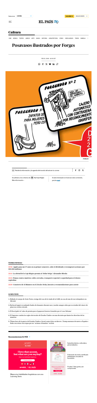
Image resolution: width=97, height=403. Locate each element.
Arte (32, 38)
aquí (58, 180)
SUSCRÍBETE (69, 16)
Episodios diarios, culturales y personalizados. (77, 344)
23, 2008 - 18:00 (48, 58)
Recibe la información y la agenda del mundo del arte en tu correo (37, 170)
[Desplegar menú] (10, 22)
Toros (77, 38)
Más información (18, 180)
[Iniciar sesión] (82, 16)
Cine (10, 38)
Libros (27, 38)
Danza (38, 38)
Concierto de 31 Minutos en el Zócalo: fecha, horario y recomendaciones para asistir (45, 285)
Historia (44, 38)
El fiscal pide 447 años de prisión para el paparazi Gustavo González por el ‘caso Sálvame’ (41, 311)
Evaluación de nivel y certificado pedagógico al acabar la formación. (77, 356)
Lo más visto (13, 294)
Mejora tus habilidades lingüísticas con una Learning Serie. (26, 375)
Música (15, 38)
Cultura (14, 32)
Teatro (21, 38)
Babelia (83, 38)
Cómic (61, 38)
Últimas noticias (15, 263)
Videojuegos (69, 38)
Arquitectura (53, 38)
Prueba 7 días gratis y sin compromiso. (75, 367)
